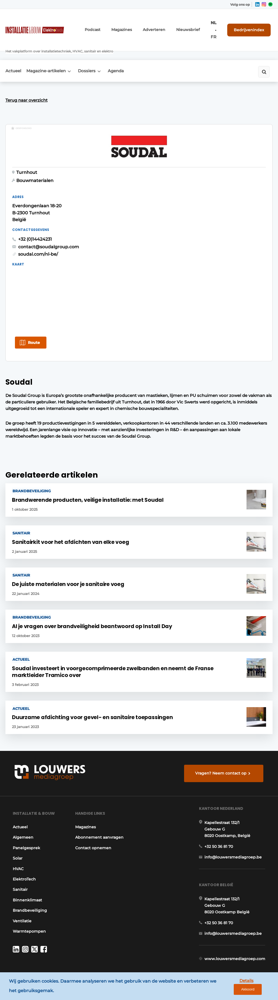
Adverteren (165, 26)
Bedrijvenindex (252, 26)
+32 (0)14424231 (162, 208)
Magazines (136, 26)
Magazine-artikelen (49, 52)
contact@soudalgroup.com (175, 215)
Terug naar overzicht (26, 85)
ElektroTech (22, 860)
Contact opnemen (92, 835)
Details (232, 986)
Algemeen (21, 818)
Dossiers (94, 52)
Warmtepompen (27, 912)
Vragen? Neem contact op (222, 748)
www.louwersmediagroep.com (236, 952)
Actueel (13, 52)
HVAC (16, 850)
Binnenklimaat (25, 881)
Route (34, 311)
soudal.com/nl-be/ (165, 223)
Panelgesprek (25, 829)
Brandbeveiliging (28, 891)
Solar (16, 839)
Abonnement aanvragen (87, 821)
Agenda (126, 52)
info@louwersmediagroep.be (234, 843)
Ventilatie (20, 902)
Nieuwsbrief (195, 26)
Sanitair (18, 871)
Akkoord (257, 987)
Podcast (110, 26)
